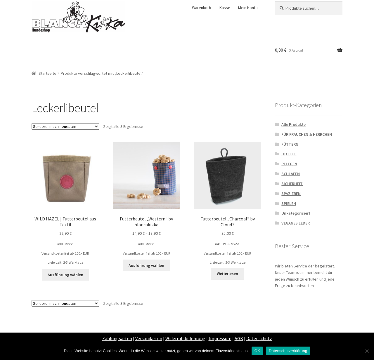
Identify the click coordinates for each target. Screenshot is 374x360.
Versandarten (148, 338)
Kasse (224, 7)
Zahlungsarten (117, 338)
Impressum (220, 338)
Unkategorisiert (295, 213)
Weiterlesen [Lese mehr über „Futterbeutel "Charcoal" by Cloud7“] (227, 273)
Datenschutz (259, 338)
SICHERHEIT (292, 183)
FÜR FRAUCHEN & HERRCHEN (306, 134)
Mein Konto (248, 7)
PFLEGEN (289, 163)
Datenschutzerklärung (288, 351)
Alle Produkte (293, 124)
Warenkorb (201, 7)
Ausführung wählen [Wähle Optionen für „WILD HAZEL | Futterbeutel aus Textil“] (65, 274)
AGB (239, 338)
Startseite (47, 73)
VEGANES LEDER (295, 223)
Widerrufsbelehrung (185, 338)
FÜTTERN (289, 144)
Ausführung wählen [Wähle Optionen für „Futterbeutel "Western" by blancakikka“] (146, 265)
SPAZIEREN (291, 193)
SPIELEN (288, 203)
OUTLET (288, 153)
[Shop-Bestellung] (65, 126)
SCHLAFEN (290, 173)
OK (257, 351)
